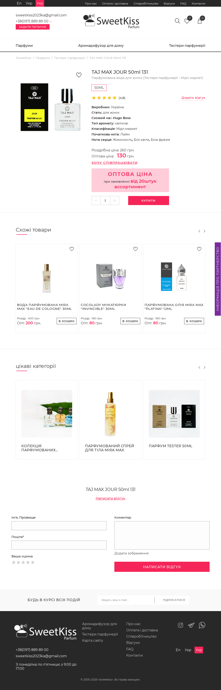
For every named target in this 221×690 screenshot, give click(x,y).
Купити (149, 200)
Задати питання (32, 26)
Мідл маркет (126, 129)
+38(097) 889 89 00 (32, 650)
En (19, 3)
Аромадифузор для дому (101, 46)
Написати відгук (110, 498)
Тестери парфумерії (187, 46)
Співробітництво (146, 3)
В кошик (67, 321)
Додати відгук (193, 98)
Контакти (198, 3)
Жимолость (122, 140)
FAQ (183, 3)
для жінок (111, 112)
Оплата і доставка (115, 3)
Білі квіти (141, 140)
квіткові (121, 123)
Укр (29, 3)
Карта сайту (92, 640)
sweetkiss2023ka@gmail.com (41, 15)
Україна (117, 107)
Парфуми (24, 46)
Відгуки (169, 3)
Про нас (91, 3)
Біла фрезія (160, 140)
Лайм (125, 134)
